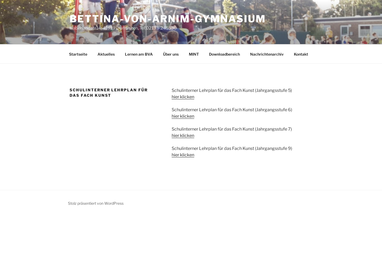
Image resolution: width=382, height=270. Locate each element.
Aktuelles (106, 54)
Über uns (171, 54)
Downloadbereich (224, 54)
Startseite (78, 54)
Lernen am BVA (139, 54)
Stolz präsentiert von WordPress (96, 203)
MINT (194, 54)
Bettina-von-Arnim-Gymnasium (168, 19)
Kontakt (301, 54)
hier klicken (183, 96)
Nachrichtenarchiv (267, 54)
